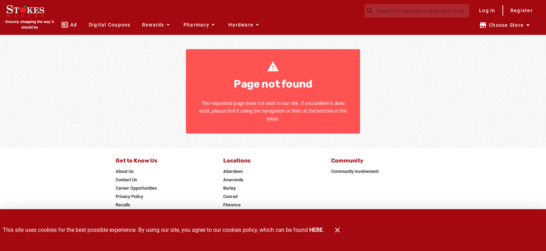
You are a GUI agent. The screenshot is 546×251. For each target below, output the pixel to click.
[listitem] (125, 171)
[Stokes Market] (29, 12)
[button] (157, 25)
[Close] (337, 230)
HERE (316, 230)
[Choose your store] (505, 25)
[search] (421, 10)
